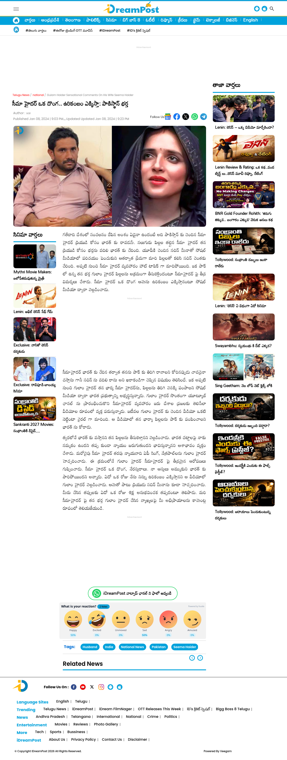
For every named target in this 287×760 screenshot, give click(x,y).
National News (132, 647)
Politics (170, 716)
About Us (57, 739)
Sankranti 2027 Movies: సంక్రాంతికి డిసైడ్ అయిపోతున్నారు (33, 427)
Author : (21, 113)
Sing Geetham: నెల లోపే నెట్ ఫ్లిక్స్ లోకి (243, 385)
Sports (55, 732)
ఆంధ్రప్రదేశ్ (50, 19)
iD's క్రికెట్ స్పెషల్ (198, 709)
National (133, 716)
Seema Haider (185, 647)
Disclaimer (137, 739)
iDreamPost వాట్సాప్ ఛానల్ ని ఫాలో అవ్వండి (137, 593)
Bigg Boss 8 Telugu (233, 709)
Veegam (226, 751)
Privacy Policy (83, 739)
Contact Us (112, 739)
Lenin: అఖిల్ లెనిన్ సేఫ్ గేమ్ (33, 312)
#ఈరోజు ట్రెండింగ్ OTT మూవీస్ (73, 30)
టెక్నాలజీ (213, 19)
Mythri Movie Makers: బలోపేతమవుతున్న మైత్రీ (32, 275)
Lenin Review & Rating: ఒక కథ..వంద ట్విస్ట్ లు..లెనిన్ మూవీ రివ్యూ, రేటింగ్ (244, 170)
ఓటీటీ (150, 19)
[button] (200, 658)
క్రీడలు (182, 19)
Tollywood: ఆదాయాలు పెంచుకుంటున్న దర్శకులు (243, 515)
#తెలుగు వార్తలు (36, 30)
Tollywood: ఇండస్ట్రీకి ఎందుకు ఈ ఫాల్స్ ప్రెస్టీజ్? (242, 468)
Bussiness (76, 732)
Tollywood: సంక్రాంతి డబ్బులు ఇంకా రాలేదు (241, 263)
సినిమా (111, 19)
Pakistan (159, 647)
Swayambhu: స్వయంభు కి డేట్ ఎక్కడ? (243, 345)
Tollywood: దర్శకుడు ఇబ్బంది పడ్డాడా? (242, 425)
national (38, 95)
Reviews (80, 724)
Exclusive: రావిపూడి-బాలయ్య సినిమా (34, 388)
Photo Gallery (106, 724)
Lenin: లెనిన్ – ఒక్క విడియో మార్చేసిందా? (244, 127)
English (250, 19)
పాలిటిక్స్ (93, 19)
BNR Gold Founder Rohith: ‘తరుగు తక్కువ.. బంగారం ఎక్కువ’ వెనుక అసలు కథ (244, 216)
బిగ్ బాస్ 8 (131, 19)
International (108, 716)
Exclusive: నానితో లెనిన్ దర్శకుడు (30, 348)
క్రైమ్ (196, 19)
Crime (152, 716)
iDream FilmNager (115, 709)
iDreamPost (82, 709)
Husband (90, 647)
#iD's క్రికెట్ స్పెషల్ (138, 30)
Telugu (81, 701)
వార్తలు (30, 19)
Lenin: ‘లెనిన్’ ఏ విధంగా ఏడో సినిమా (240, 305)
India (109, 647)
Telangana (81, 716)
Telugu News (21, 95)
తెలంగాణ (72, 19)
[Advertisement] (143, 60)
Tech (39, 732)
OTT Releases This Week (159, 709)
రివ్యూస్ (166, 19)
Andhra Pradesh (50, 716)
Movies (61, 724)
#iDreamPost (109, 30)
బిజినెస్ (231, 19)
